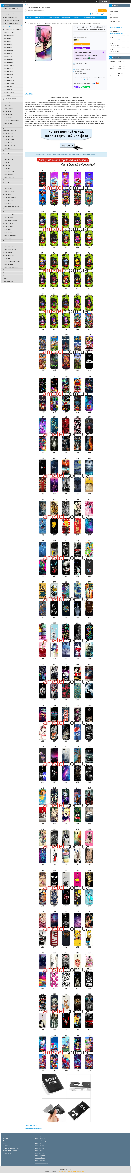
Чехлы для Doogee (8, 92)
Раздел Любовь (7, 114)
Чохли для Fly (7, 95)
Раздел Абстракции (8, 139)
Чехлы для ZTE (7, 56)
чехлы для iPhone (40, 1158)
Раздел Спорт (7, 168)
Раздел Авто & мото (9, 145)
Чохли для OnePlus (8, 83)
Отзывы (5, 273)
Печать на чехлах (53, 17)
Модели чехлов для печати (11, 20)
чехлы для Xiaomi (40, 1155)
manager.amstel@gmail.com (117, 40)
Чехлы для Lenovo (8, 32)
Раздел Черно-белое (9, 180)
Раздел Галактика (8, 136)
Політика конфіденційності (79, 1171)
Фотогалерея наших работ (10, 23)
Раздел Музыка (7, 111)
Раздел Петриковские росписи (11, 261)
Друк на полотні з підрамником (12, 29)
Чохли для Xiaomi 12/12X (48, 23)
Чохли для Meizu (8, 50)
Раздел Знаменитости (9, 157)
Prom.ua (74, 1168)
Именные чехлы (39, 17)
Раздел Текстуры (8, 133)
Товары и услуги (7, 26)
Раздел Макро (7, 183)
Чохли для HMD (7, 89)
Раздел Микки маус (8, 218)
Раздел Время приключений (11, 206)
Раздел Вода (7, 203)
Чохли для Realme (8, 59)
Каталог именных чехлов (10, 17)
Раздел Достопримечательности (10, 129)
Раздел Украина (7, 117)
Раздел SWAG (7, 238)
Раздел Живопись (8, 174)
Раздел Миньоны (8, 159)
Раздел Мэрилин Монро (10, 220)
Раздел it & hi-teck (8, 177)
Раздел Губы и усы (8, 247)
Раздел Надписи (7, 232)
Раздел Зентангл (7, 252)
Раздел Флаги (7, 126)
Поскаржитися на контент (65, 1171)
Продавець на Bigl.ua (65, 1169)
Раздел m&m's (7, 194)
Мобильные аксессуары (41, 1163)
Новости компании (8, 281)
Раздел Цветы (7, 105)
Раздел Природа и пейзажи (11, 120)
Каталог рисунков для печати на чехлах (11, 13)
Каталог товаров (7, 1153)
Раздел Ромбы (7, 241)
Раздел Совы (7, 229)
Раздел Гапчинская (8, 255)
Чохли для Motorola (8, 80)
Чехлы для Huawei (8, 65)
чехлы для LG (38, 1143)
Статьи (5, 278)
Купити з (82, 48)
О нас (4, 270)
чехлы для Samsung (40, 1141)
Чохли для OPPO (8, 68)
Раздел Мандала (8, 264)
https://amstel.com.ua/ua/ (116, 33)
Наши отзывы (6, 1146)
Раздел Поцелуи (8, 226)
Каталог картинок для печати (11, 1148)
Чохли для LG (7, 38)
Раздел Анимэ (7, 258)
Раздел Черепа (7, 244)
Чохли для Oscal (7, 86)
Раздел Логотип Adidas (9, 235)
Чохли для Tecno (8, 71)
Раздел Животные (8, 108)
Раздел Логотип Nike (9, 215)
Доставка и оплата (8, 276)
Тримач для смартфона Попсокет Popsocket (9, 99)
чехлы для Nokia (39, 1148)
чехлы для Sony (39, 1146)
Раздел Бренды (7, 142)
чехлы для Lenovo (40, 1138)
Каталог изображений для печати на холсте (10, 9)
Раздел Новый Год (8, 223)
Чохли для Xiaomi (8, 53)
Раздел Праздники (8, 171)
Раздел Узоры (7, 186)
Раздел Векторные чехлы (10, 267)
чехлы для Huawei (40, 1160)
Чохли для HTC (7, 47)
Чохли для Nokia (7, 44)
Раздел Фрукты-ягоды (9, 197)
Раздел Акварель (8, 200)
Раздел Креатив (7, 148)
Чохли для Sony (7, 41)
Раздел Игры (6, 165)
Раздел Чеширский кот (9, 249)
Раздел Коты (6, 209)
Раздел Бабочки (7, 103)
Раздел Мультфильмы (9, 154)
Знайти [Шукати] (102, 10)
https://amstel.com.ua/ (116, 27)
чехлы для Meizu (39, 1153)
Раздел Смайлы (7, 162)
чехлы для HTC (39, 1150)
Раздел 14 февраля (8, 191)
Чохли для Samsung (8, 35)
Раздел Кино (6, 151)
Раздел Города (7, 123)
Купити (82, 44)
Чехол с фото (66, 17)
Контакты (77, 17)
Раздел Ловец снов (8, 212)
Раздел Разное (7, 188)
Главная (29, 17)
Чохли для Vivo (7, 77)
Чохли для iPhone (8, 62)
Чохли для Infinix (8, 74)
